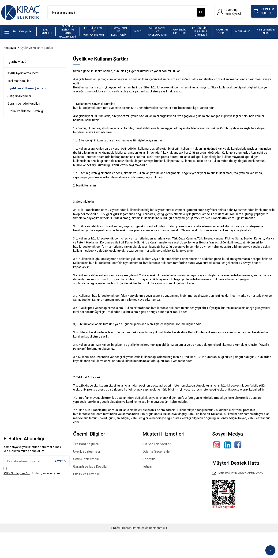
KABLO (137, 32)
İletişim (148, 468)
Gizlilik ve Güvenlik (86, 475)
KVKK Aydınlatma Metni (23, 74)
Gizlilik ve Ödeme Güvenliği (26, 112)
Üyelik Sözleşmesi (86, 453)
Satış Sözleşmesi (19, 97)
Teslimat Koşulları (19, 82)
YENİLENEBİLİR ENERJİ (266, 32)
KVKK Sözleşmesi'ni (16, 474)
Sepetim (149, 460)
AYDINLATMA (242, 32)
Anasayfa (10, 49)
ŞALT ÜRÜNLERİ (46, 32)
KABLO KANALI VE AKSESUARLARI (157, 33)
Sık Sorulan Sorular (157, 445)
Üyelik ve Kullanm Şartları (36, 49)
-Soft (114, 529)
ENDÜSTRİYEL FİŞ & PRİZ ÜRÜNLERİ (200, 33)
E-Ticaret (125, 529)
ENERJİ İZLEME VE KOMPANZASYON (93, 33)
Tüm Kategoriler (18, 33)
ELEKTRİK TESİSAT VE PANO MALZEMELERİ (67, 32)
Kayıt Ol (60, 462)
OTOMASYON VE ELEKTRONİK (118, 33)
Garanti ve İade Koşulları (24, 104)
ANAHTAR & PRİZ (222, 32)
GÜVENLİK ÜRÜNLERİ (179, 32)
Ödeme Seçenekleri (157, 453)
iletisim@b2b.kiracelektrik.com (237, 474)
